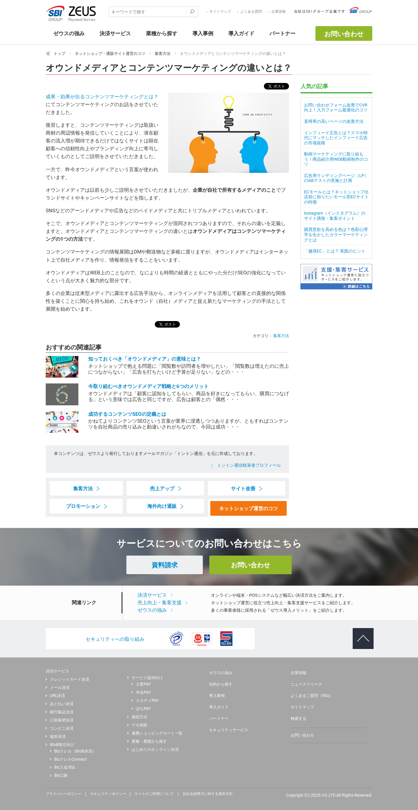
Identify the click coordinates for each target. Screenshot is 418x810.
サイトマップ (220, 12)
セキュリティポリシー (108, 794)
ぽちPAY (143, 708)
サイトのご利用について (154, 794)
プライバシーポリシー (64, 794)
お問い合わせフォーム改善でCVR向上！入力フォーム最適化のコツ (336, 108)
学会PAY (143, 692)
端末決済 (58, 736)
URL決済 (57, 695)
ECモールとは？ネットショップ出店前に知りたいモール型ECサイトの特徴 (336, 196)
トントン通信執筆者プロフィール (249, 465)
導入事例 (217, 695)
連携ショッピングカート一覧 (157, 733)
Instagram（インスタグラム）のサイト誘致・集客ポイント (334, 216)
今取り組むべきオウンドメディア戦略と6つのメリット (148, 386)
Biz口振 (61, 775)
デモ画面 (139, 725)
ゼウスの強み (152, 610)
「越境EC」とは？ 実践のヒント (334, 251)
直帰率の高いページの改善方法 (333, 121)
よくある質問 (251, 12)
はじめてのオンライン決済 (155, 749)
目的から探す (221, 684)
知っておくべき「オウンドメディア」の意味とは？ (144, 359)
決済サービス (152, 595)
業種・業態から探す (149, 741)
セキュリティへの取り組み (115, 639)
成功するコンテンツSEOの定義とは (127, 414)
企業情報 (278, 12)
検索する (298, 718)
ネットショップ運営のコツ (248, 508)
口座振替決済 (61, 720)
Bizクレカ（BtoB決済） (75, 751)
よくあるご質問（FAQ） (312, 695)
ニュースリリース (306, 684)
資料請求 (165, 565)
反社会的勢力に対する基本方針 (208, 794)
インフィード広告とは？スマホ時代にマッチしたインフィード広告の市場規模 (336, 137)
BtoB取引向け (62, 744)
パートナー (219, 718)
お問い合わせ (343, 34)
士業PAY (143, 684)
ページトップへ (360, 633)
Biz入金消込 (64, 767)
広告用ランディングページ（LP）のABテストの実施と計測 (336, 178)
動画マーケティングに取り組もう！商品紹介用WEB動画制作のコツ (336, 159)
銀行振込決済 (61, 712)
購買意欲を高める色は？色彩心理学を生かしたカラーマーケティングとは (336, 234)
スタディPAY (147, 700)
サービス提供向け (147, 677)
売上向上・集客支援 (159, 603)
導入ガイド (219, 707)
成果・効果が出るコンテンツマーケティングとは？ (102, 97)
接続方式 (139, 717)
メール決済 (60, 687)
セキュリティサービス (228, 730)
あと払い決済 (61, 704)
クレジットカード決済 (69, 679)
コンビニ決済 (61, 728)
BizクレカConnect (70, 759)
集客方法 (281, 335)
